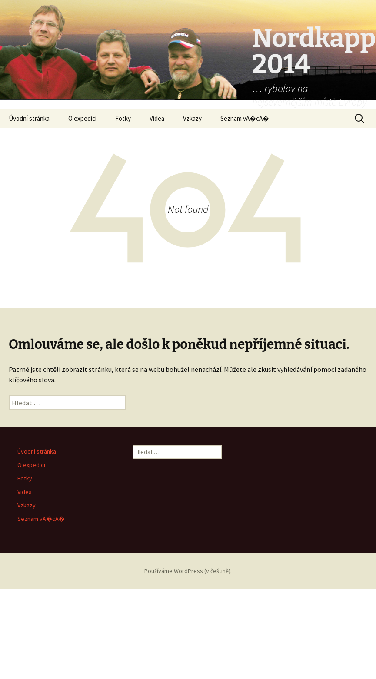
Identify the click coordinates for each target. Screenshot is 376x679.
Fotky (123, 118)
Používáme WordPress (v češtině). (188, 571)
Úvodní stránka (29, 118)
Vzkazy (192, 118)
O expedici (82, 118)
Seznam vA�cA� (244, 118)
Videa (157, 118)
